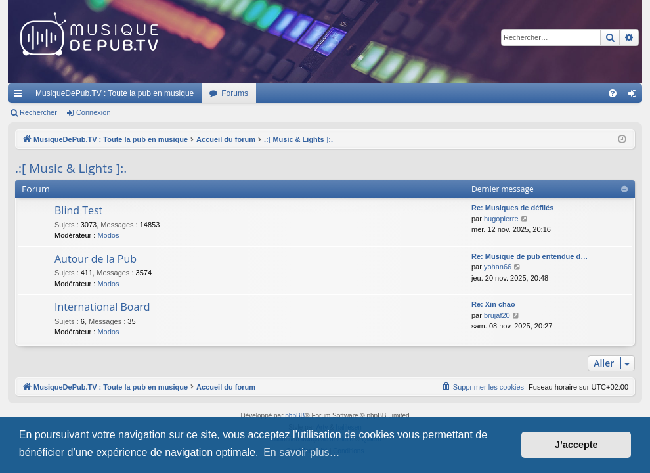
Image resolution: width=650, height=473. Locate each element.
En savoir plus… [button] (301, 452)
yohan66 (497, 267)
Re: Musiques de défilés (512, 208)
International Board (102, 307)
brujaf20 (497, 315)
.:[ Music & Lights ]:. (71, 168)
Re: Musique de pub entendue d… (529, 256)
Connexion (93, 112)
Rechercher (38, 112)
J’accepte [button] (576, 444)
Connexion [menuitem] (635, 96)
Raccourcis (20, 96)
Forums (234, 93)
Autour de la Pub (95, 259)
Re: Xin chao (493, 304)
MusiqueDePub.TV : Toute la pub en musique (114, 93)
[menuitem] (612, 93)
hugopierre (501, 219)
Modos (108, 235)
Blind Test (78, 210)
